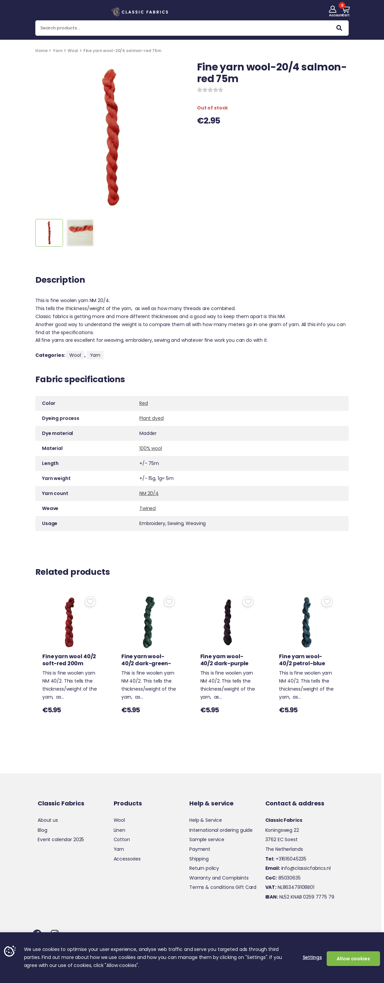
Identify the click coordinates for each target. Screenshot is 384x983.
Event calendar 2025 (61, 839)
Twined (147, 508)
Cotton (122, 839)
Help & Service (205, 820)
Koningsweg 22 (282, 830)
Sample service (206, 839)
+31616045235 (286, 858)
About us (48, 820)
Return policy (204, 868)
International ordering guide (221, 830)
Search (339, 29)
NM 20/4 (149, 493)
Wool (73, 50)
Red (143, 403)
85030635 (283, 878)
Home (41, 50)
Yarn (57, 50)
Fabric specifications (80, 380)
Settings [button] (312, 957)
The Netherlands (284, 849)
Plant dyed (151, 418)
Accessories (127, 858)
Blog (42, 830)
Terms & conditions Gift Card (222, 887)
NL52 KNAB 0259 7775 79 (299, 897)
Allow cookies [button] (353, 958)
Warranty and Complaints (219, 878)
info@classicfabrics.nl (298, 868)
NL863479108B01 (289, 887)
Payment (199, 849)
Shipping (199, 858)
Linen (119, 830)
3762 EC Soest (281, 839)
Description (60, 281)
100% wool (150, 448)
